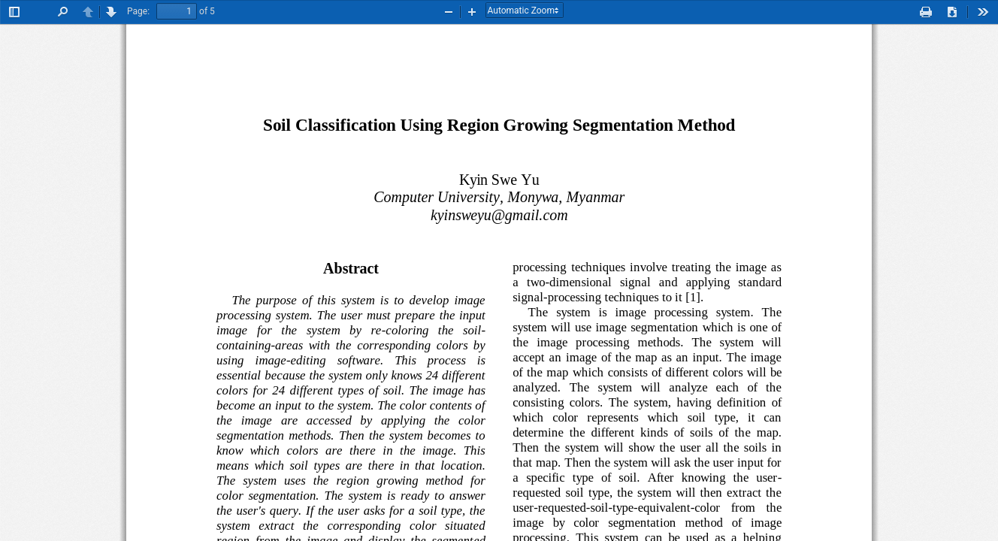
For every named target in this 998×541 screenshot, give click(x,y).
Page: (138, 11)
